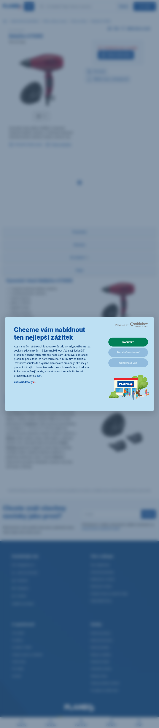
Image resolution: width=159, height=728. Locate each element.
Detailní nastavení (128, 352)
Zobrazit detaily (25, 382)
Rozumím (128, 342)
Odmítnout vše (128, 363)
